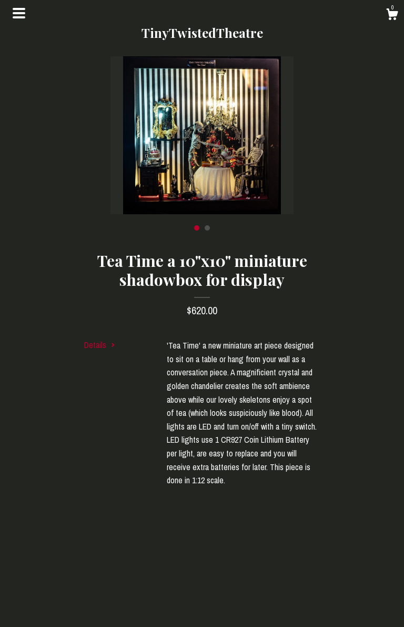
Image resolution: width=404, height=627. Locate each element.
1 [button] (196, 228)
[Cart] (392, 16)
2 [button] (207, 228)
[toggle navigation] (19, 13)
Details (99, 345)
